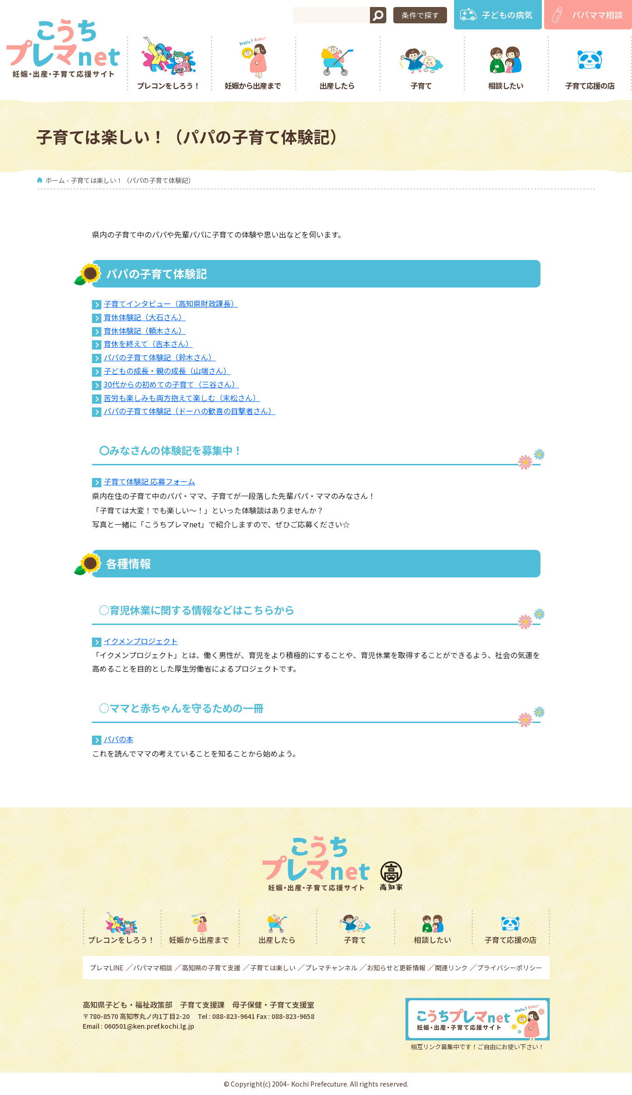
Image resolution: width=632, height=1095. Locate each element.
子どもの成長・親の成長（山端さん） (167, 370)
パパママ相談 (597, 14)
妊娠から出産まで (253, 85)
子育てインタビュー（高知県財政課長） (171, 303)
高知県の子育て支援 (211, 967)
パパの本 (119, 738)
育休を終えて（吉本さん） (148, 343)
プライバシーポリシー (509, 967)
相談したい (505, 85)
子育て (421, 85)
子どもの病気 (507, 14)
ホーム (55, 180)
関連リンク (451, 967)
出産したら (337, 85)
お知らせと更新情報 (396, 967)
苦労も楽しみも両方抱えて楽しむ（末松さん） (182, 397)
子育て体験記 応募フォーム (149, 481)
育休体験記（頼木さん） (145, 330)
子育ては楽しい (273, 967)
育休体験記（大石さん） (145, 317)
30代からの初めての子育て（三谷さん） (171, 384)
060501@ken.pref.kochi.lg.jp (149, 1026)
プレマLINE (107, 967)
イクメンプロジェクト (141, 640)
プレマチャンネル (331, 967)
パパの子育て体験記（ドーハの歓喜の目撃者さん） (190, 410)
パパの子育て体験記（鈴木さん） (160, 357)
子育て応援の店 (589, 85)
